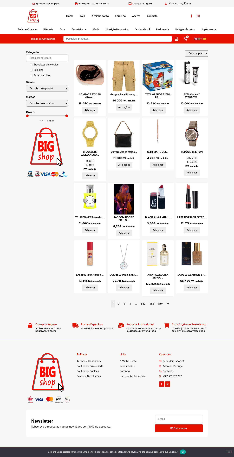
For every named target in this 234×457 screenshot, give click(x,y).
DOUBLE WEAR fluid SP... (191, 274)
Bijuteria (48, 29)
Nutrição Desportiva (117, 29)
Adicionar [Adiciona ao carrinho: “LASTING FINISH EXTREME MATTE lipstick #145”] (192, 230)
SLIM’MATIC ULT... (157, 151)
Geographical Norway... (123, 94)
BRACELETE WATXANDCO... (90, 153)
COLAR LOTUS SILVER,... (124, 274)
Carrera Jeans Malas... (124, 151)
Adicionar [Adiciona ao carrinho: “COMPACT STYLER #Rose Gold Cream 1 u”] (90, 110)
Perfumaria (162, 29)
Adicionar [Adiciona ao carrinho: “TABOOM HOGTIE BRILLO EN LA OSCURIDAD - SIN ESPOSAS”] (124, 233)
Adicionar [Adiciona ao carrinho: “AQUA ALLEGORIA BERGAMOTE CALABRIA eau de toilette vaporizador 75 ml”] (158, 290)
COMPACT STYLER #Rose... (90, 96)
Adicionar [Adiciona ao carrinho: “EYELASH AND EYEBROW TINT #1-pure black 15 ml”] (192, 110)
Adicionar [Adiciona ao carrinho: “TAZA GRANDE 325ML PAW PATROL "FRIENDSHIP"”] (158, 110)
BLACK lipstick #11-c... (157, 217)
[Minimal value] (47, 115)
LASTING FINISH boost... (90, 274)
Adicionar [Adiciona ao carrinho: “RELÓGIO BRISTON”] (192, 172)
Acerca (136, 16)
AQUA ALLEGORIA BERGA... (157, 276)
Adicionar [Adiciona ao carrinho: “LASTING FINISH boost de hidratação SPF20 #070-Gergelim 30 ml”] (90, 287)
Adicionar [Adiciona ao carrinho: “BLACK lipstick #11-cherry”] (158, 230)
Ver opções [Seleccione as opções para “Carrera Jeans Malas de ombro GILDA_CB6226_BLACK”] (124, 164)
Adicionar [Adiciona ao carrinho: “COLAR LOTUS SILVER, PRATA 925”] (124, 287)
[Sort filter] (196, 53)
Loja (82, 16)
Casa (62, 29)
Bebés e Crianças (27, 29)
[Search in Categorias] (47, 58)
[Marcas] (47, 103)
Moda (96, 29)
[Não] (229, 451)
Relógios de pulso (185, 29)
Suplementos (208, 29)
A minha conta (100, 16)
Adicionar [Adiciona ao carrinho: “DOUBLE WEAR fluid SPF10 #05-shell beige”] (192, 287)
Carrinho (120, 16)
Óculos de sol (142, 29)
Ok (183, 452)
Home (69, 16)
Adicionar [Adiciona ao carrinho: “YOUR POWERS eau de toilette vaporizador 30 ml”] (90, 230)
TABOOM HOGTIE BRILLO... (124, 219)
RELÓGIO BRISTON (192, 151)
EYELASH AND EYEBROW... (191, 96)
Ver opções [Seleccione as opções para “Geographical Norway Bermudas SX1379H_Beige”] (124, 107)
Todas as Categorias (43, 39)
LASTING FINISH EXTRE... (191, 217)
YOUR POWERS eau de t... (90, 217)
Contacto (152, 16)
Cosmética (79, 29)
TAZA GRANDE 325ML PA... (158, 96)
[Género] (47, 88)
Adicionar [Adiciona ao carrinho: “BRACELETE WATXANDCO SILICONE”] (90, 175)
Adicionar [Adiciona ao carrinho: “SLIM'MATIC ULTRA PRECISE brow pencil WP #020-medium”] (158, 164)
